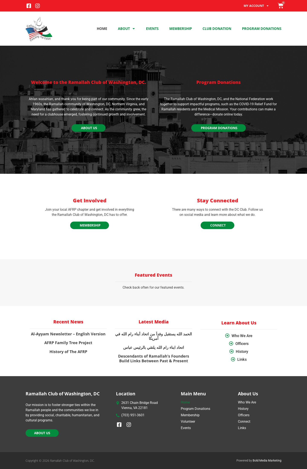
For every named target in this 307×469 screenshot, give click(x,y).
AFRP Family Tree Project (68, 342)
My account (256, 6)
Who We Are (247, 402)
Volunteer (188, 421)
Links (242, 428)
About (126, 28)
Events (152, 28)
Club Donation (217, 28)
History (243, 409)
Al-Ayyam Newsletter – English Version (68, 333)
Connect (244, 421)
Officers (243, 415)
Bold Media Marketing (267, 460)
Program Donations (261, 28)
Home (102, 28)
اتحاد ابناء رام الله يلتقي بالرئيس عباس (153, 347)
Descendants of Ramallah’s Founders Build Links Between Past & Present (153, 358)
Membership (180, 28)
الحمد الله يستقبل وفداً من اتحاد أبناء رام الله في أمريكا (153, 336)
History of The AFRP (68, 351)
